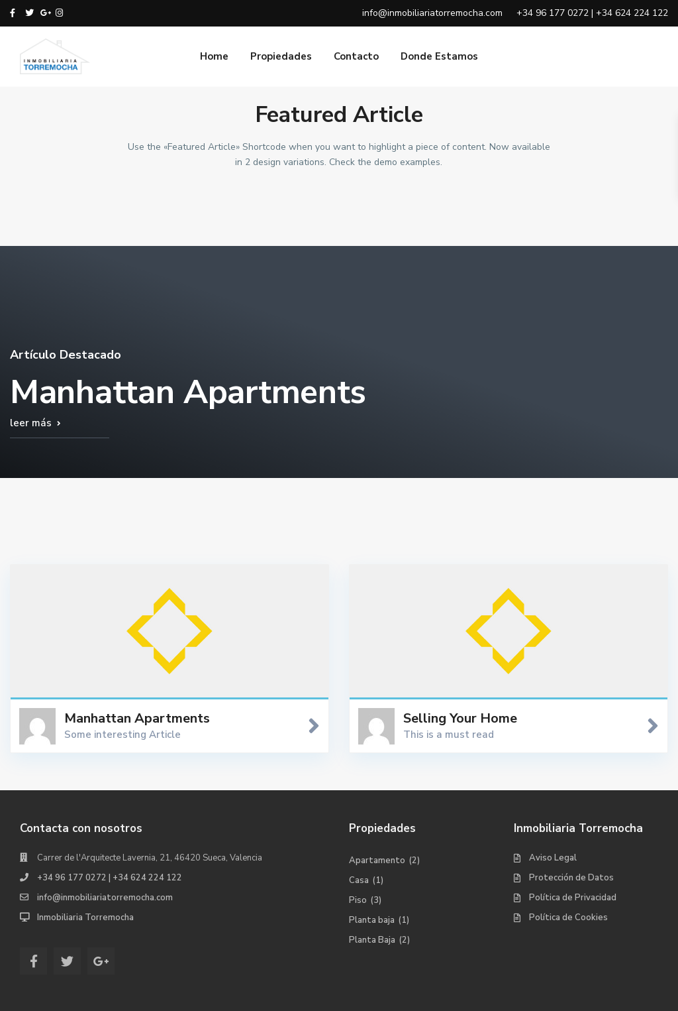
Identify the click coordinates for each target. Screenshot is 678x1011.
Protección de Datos (571, 878)
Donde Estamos (439, 56)
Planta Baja (372, 940)
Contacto (356, 56)
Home (214, 56)
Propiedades (281, 56)
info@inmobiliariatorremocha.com (105, 898)
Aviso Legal (553, 858)
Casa (359, 880)
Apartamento (377, 860)
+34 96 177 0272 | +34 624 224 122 (109, 878)
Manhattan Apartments (137, 718)
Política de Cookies (568, 917)
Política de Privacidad (572, 898)
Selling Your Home (460, 718)
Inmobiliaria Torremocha (85, 917)
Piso (358, 900)
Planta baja (372, 920)
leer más (31, 423)
